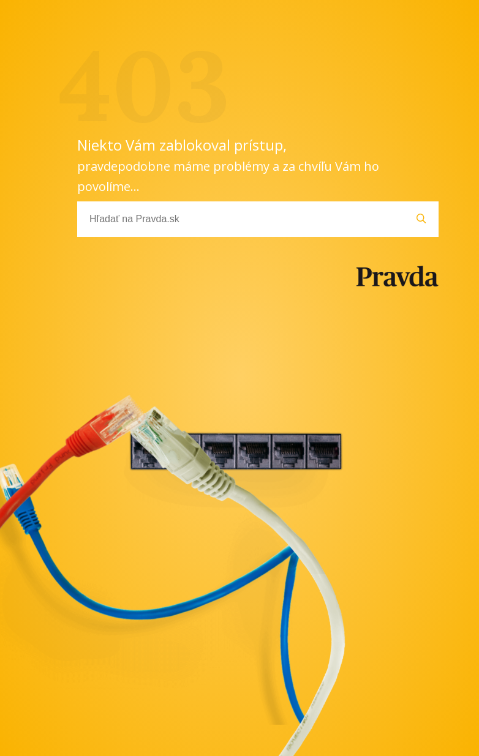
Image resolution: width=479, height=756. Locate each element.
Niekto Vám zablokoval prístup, (228, 165)
